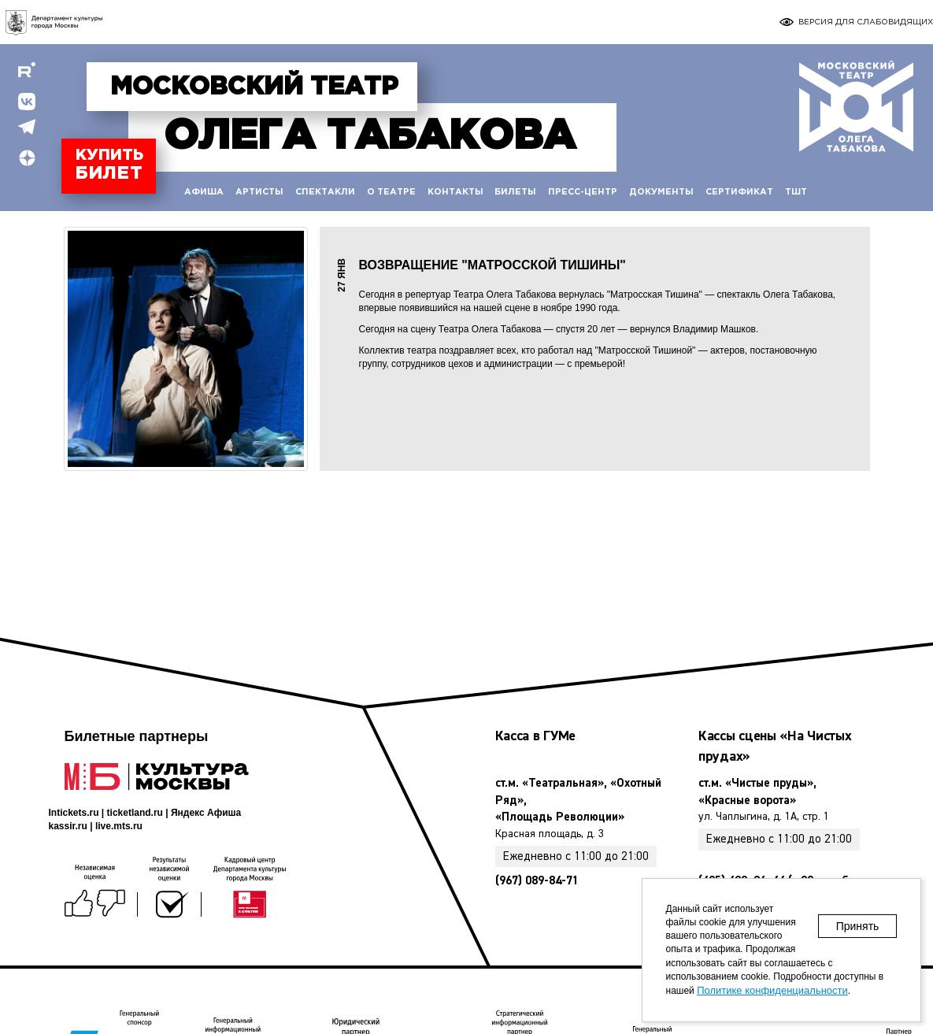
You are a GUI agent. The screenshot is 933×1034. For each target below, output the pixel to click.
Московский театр (254, 87)
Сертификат (739, 192)
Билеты (515, 192)
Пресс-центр (582, 192)
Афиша (204, 192)
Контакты (455, 192)
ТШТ (796, 192)
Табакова (370, 136)
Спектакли (325, 192)
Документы (661, 192)
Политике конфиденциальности (772, 990)
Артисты (259, 192)
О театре (391, 192)
